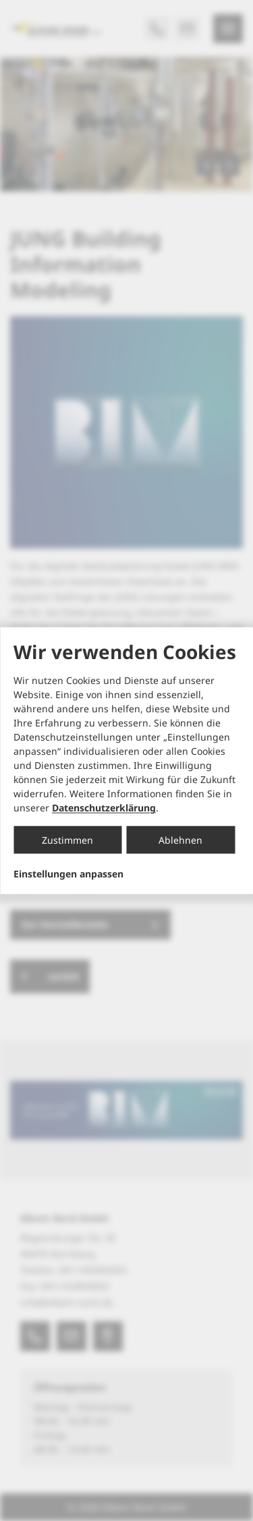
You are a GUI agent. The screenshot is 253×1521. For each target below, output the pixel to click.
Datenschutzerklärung (104, 807)
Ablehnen (180, 840)
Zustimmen (67, 840)
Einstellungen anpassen (68, 874)
